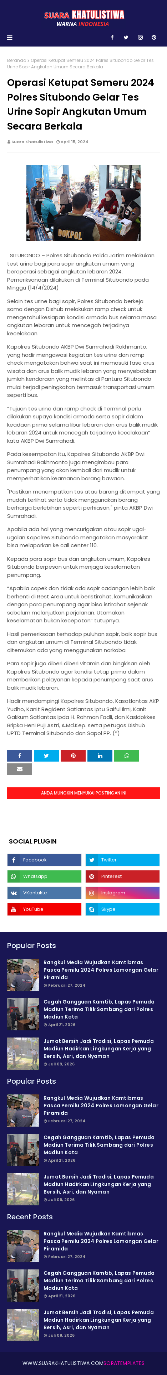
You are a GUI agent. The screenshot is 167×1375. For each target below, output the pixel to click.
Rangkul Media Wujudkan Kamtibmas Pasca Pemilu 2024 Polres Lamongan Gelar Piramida (101, 970)
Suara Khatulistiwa (32, 142)
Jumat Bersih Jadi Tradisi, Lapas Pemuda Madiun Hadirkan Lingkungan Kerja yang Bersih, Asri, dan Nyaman (99, 1049)
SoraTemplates (124, 1363)
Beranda (16, 60)
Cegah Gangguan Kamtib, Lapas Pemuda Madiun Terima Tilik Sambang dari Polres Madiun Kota (99, 1009)
